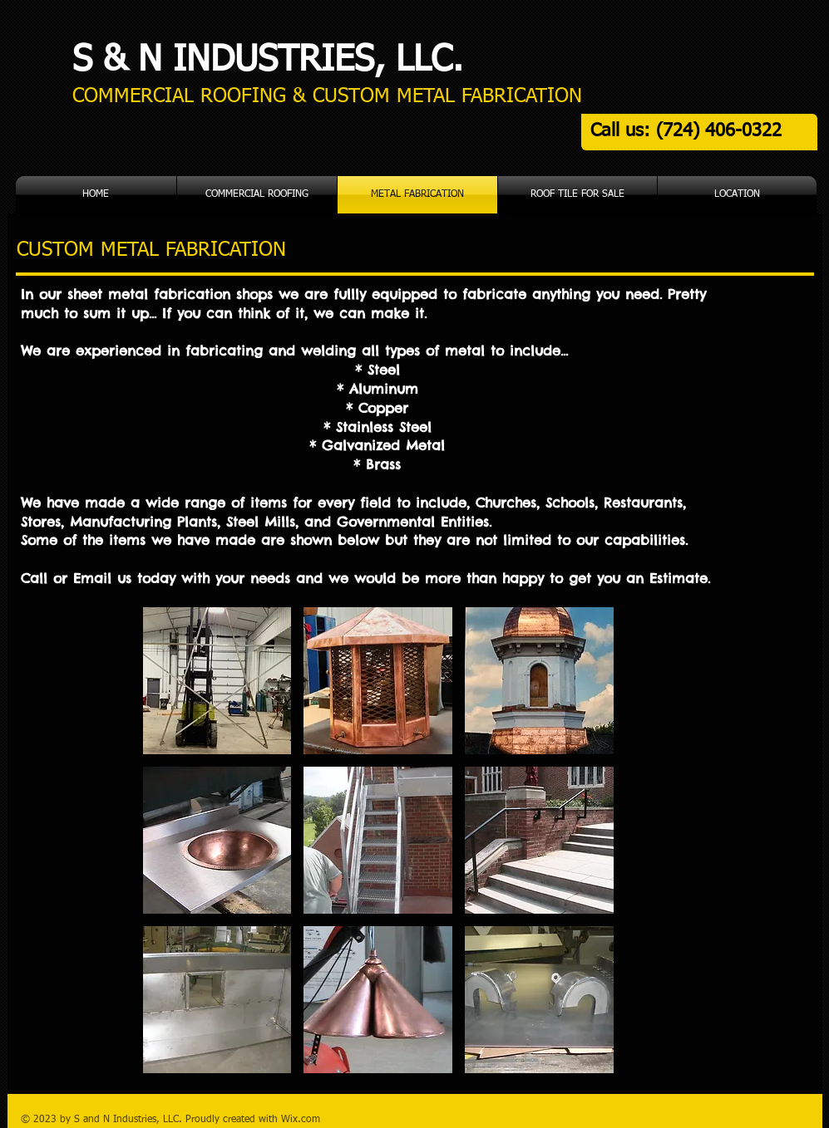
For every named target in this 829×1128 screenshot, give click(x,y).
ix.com (305, 1120)
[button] (217, 680)
